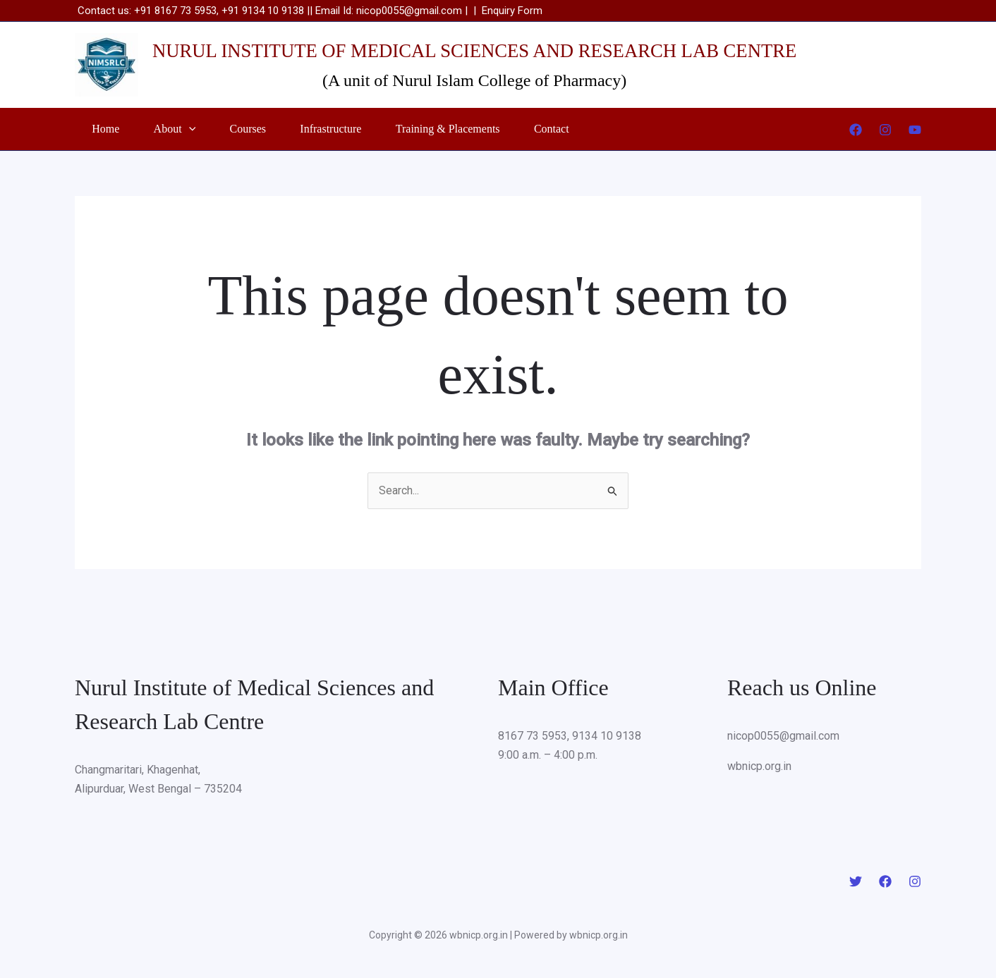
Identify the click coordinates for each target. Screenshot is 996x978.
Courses (268, 129)
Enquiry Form (512, 10)
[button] (201, 129)
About (187, 129)
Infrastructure (359, 129)
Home (109, 129)
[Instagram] (885, 129)
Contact (596, 129)
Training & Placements (484, 129)
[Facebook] (855, 129)
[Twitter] (855, 881)
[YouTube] (915, 129)
